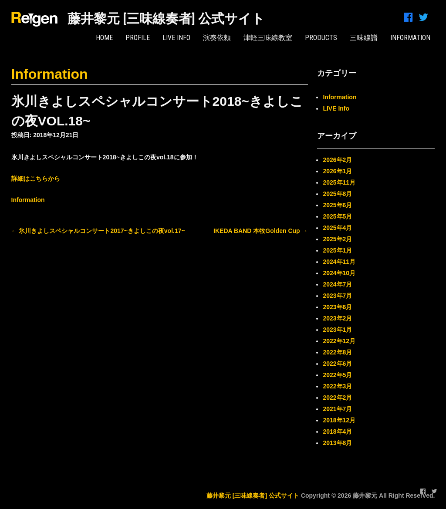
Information (49, 74)
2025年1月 (337, 250)
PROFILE (137, 38)
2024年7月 (337, 284)
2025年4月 (337, 227)
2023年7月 (337, 295)
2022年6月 (337, 363)
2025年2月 (337, 239)
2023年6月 (337, 306)
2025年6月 (337, 205)
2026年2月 (337, 159)
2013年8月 (337, 442)
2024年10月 (339, 273)
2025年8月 (337, 193)
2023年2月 (337, 318)
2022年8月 (337, 352)
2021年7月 (337, 408)
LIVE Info (176, 38)
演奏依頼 (217, 38)
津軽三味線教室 (267, 38)
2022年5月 (337, 374)
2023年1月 (337, 329)
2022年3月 (337, 386)
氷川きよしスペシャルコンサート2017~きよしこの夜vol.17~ (98, 230)
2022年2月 (337, 397)
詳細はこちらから (35, 178)
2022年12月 (339, 340)
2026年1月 (337, 171)
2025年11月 (339, 182)
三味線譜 (364, 38)
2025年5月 (337, 216)
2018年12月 (339, 420)
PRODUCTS (321, 38)
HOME (104, 38)
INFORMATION (410, 38)
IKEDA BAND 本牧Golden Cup (260, 230)
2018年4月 (337, 431)
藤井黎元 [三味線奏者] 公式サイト (166, 18)
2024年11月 (339, 261)
